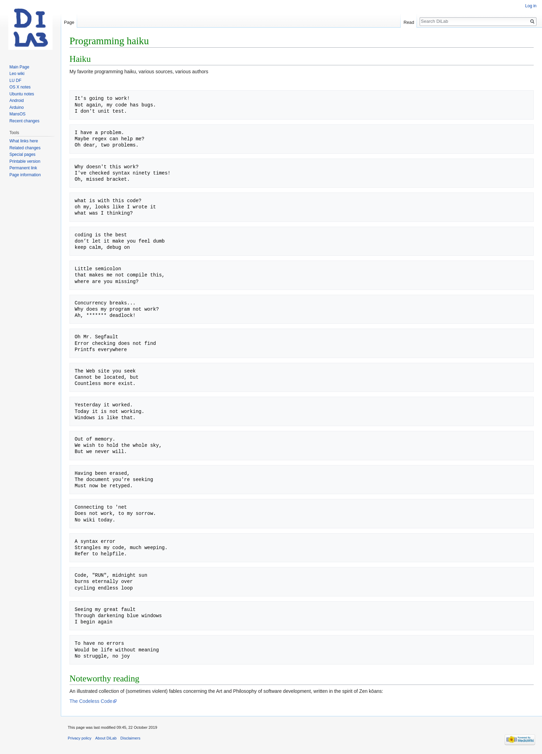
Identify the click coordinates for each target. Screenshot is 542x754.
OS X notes (19, 87)
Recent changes (24, 121)
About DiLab (106, 738)
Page (69, 22)
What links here (23, 141)
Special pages (22, 154)
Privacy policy (79, 738)
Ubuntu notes (21, 94)
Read (408, 22)
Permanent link (23, 168)
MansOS (17, 114)
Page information (25, 174)
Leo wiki (16, 73)
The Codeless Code (90, 701)
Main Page (19, 67)
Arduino (16, 107)
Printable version (24, 161)
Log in (530, 5)
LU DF (15, 80)
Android (16, 100)
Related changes (24, 147)
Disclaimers (130, 738)
